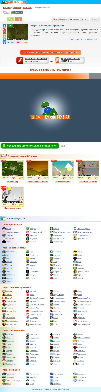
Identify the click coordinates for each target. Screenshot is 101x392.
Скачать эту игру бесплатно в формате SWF (32, 146)
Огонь (77, 265)
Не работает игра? (91, 39)
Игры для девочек (11, 232)
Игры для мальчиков (60, 232)
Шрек (54, 324)
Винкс (30, 294)
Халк (53, 321)
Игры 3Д (55, 228)
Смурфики (32, 317)
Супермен (79, 317)
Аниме (6, 228)
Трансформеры (10, 321)
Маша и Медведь (82, 304)
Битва (30, 251)
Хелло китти (80, 321)
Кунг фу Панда (57, 301)
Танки (30, 383)
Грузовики (8, 377)
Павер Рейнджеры (35, 311)
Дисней (7, 298)
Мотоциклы (79, 377)
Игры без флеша (81, 228)
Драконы (55, 341)
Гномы (54, 337)
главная (35, 389)
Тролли (31, 364)
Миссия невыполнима (38, 171)
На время (8, 238)
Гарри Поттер (57, 294)
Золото (30, 258)
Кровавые (32, 235)
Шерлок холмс (33, 324)
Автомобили (32, 374)
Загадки (31, 228)
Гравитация (32, 255)
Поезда (31, 380)
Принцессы (79, 354)
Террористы (9, 364)
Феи (53, 364)
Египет (77, 255)
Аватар (7, 291)
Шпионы (78, 364)
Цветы (30, 278)
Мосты (30, 265)
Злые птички (9, 301)
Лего (53, 261)
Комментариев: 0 (75, 39)
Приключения (80, 238)
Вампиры (31, 334)
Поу (5, 314)
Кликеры (7, 235)
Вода (6, 255)
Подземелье (32, 271)
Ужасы (54, 274)
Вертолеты (79, 374)
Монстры (31, 347)
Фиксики (31, 321)
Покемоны (79, 350)
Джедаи (31, 341)
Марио (54, 304)
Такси (6, 383)
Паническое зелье (13, 198)
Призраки (55, 354)
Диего (77, 294)
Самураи (7, 360)
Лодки (54, 377)
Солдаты (55, 360)
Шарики (78, 278)
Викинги (78, 334)
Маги (6, 347)
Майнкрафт (56, 235)
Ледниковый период (83, 301)
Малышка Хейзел (35, 304)
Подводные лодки (11, 380)
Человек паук (9, 324)
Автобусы (8, 374)
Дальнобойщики (81, 337)
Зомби (6, 344)
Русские (31, 241)
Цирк (53, 278)
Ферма (77, 274)
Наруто (54, 307)
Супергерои (8, 274)
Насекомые (79, 347)
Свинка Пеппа (33, 314)
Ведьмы (55, 334)
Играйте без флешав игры (70, 59)
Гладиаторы (32, 337)
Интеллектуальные (82, 232)
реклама (66, 389)
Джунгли (55, 255)
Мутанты (55, 347)
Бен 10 (54, 291)
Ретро (6, 241)
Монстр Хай (32, 307)
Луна (77, 261)
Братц (77, 291)
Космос (7, 261)
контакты (48, 389)
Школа (6, 281)
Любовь (7, 265)
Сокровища (56, 271)
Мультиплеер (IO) (82, 235)
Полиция (7, 354)
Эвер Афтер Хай (81, 324)
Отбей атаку (13, 171)
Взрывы (78, 251)
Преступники (33, 354)
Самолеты (79, 380)
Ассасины (8, 334)
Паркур (30, 268)
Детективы (8, 341)
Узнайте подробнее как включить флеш (36, 59)
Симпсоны (56, 314)
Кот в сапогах (33, 301)
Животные (79, 341)
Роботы (31, 357)
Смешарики (8, 317)
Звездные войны (81, 298)
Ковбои (54, 344)
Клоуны (31, 344)
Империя (55, 258)
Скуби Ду (78, 314)
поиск (41, 389)
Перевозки (56, 268)
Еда (5, 258)
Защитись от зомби (88, 171)
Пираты (54, 350)
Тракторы (55, 383)
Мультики (55, 265)
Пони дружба (80, 311)
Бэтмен (7, 294)
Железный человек (35, 298)
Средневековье (81, 271)
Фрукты (7, 278)
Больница (55, 251)
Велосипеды (56, 374)
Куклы (77, 344)
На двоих (31, 238)
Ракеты (54, 380)
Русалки (55, 357)
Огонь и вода (9, 311)
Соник (54, 317)
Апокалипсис (9, 251)
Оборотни (31, 350)
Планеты (78, 268)
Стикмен (78, 360)
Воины (6, 337)
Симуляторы (56, 241)
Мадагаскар (9, 304)
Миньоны (7, 307)
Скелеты (31, 360)
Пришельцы (9, 357)
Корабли (31, 377)
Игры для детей (34, 232)
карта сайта (57, 389)
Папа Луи (55, 311)
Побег (6, 271)
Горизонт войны (63, 171)
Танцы (30, 274)
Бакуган (31, 291)
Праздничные (57, 238)
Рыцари (78, 357)
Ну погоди (79, 307)
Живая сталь (57, 298)
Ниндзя (7, 350)
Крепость (16, 12)
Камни (77, 258)
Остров (7, 268)
